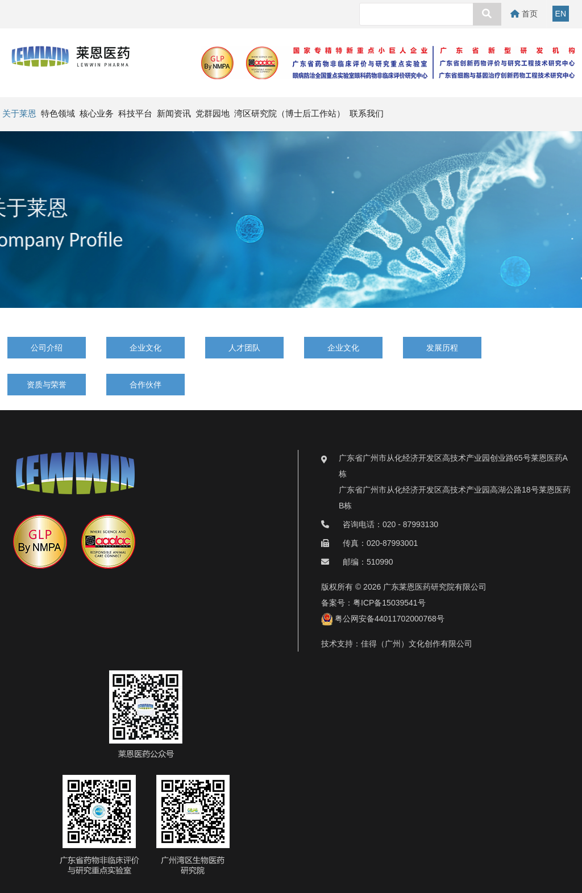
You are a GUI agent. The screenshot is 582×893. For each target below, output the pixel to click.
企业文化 (145, 347)
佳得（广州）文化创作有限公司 (416, 643)
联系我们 (367, 114)
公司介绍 (47, 347)
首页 (524, 13)
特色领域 (58, 114)
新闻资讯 (174, 114)
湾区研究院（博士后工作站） (289, 114)
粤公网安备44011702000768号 (382, 618)
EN (560, 13)
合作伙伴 (145, 384)
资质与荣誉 (46, 384)
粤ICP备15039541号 (389, 602)
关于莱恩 (19, 114)
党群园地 (213, 114)
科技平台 (135, 114)
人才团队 (244, 347)
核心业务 (97, 114)
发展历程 (442, 347)
